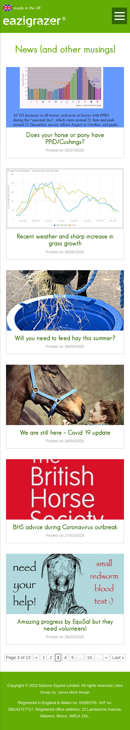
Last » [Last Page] (118, 657)
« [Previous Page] (36, 657)
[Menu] (119, 16)
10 (89, 657)
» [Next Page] (106, 657)
